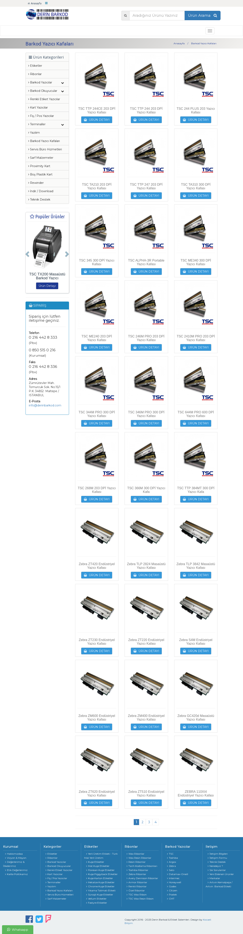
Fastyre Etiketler (96, 902)
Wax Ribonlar (135, 853)
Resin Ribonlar (136, 861)
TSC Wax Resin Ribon (140, 898)
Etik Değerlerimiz (16, 870)
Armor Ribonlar (137, 882)
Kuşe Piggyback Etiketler (102, 874)
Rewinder (36, 183)
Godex (171, 886)
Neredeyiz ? (215, 865)
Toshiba (172, 857)
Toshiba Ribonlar (137, 870)
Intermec (173, 878)
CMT (170, 898)
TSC (170, 853)
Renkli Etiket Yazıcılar (44, 99)
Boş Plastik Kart (40, 174)
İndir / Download (40, 191)
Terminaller (53, 882)
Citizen (172, 890)
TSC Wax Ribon (137, 894)
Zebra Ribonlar (136, 874)
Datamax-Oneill (177, 874)
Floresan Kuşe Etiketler (100, 870)
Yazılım (34, 132)
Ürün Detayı (47, 286)
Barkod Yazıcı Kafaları (44, 141)
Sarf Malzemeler (40, 158)
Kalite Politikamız (16, 874)
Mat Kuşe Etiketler (97, 865)
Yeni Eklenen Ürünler (221, 874)
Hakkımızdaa (14, 853)
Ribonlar (35, 74)
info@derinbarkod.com (45, 405)
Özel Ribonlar (136, 890)
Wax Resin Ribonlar (139, 857)
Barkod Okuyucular (58, 865)
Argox (171, 861)
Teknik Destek (39, 199)
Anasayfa (34, 3)
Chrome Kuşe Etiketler (100, 886)
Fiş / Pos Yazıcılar (41, 116)
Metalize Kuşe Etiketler (100, 882)
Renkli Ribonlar (137, 886)
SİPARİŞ (37, 305)
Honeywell (174, 882)
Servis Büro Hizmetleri (45, 149)
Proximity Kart (39, 166)
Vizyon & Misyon (15, 857)
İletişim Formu (217, 857)
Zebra (171, 865)
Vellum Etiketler (96, 898)
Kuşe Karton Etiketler (99, 878)
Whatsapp (17, 930)
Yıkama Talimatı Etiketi (101, 890)
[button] (27, 252)
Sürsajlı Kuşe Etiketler (99, 894)
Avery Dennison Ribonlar (142, 878)
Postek (172, 894)
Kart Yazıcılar (38, 107)
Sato (170, 870)
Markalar (214, 878)
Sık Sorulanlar (217, 870)
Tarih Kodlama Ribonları (142, 865)
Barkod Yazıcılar (56, 861)
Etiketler (35, 66)
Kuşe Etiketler (95, 861)
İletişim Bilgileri (218, 853)
